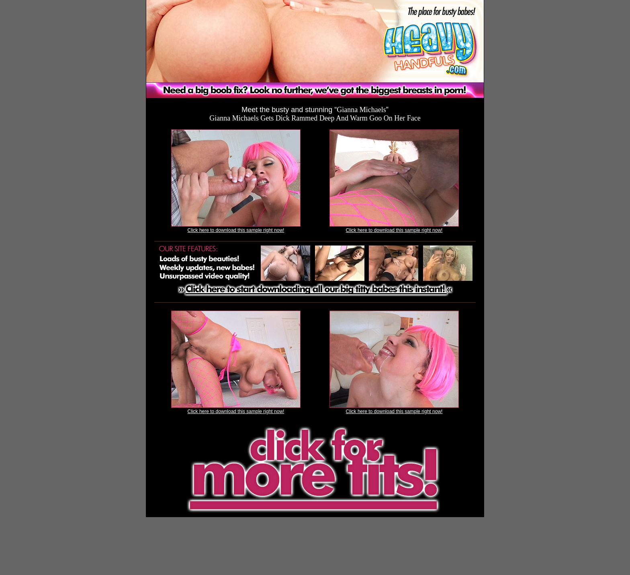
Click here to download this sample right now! (236, 230)
